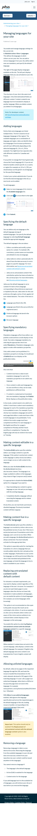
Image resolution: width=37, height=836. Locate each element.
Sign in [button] (33, 1)
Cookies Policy (20, 802)
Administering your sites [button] (11, 23)
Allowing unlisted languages (18, 280)
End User (7, 15)
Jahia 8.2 (30, 15)
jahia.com (27, 1)
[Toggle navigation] (34, 7)
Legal (10, 805)
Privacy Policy (9, 802)
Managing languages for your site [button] (16, 26)
